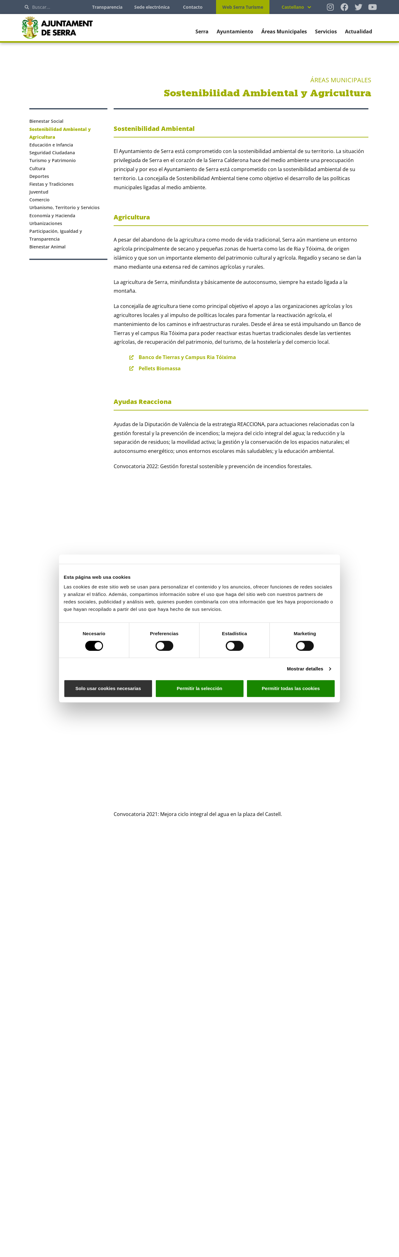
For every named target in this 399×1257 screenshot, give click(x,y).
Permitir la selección (199, 688)
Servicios (326, 31)
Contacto (193, 7)
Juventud (38, 192)
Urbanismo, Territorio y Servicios (64, 207)
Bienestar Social (46, 121)
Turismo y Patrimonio (52, 160)
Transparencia (107, 7)
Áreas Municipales (284, 31)
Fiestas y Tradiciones (51, 184)
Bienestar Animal (47, 247)
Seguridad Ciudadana (52, 153)
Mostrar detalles (305, 668)
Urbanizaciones (45, 223)
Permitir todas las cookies (291, 688)
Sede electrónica (152, 7)
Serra (202, 31)
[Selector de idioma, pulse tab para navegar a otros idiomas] (296, 7)
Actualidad (358, 31)
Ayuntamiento (235, 31)
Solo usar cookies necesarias (108, 688)
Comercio (39, 200)
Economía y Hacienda (52, 215)
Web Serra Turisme (242, 7)
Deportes (39, 176)
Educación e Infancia (51, 145)
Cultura (37, 168)
